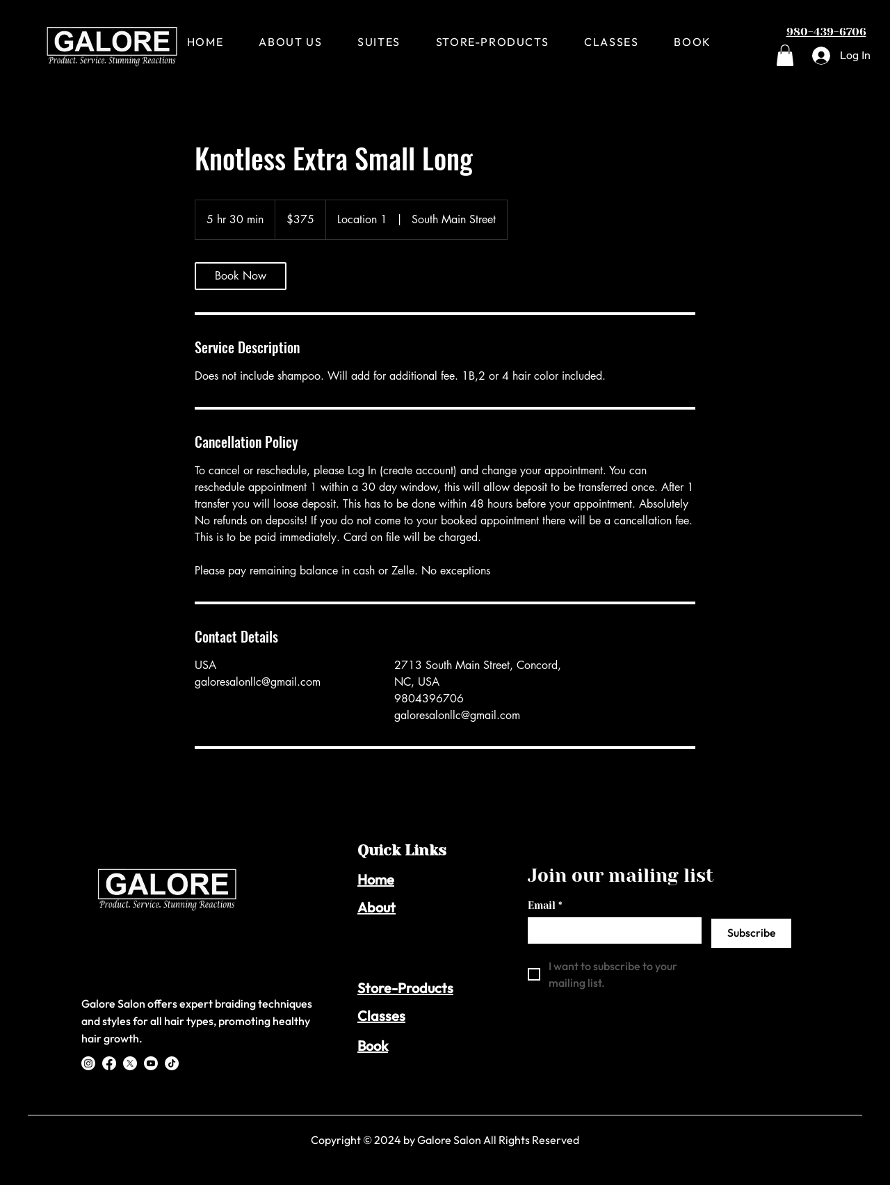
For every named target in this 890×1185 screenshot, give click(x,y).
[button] (785, 55)
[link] (240, 276)
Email (545, 906)
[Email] (610, 929)
